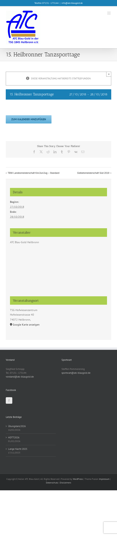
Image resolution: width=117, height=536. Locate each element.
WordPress (78, 479)
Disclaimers (65, 482)
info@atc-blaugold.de (72, 3)
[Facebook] (9, 400)
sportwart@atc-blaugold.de (75, 372)
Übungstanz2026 (17, 426)
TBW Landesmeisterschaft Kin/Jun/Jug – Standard (33, 173)
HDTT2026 (13, 437)
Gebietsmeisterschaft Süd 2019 (93, 173)
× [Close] (109, 74)
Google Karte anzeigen (26, 324)
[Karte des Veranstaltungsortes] (58, 272)
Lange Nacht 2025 (17, 449)
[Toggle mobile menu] (109, 13)
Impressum (104, 479)
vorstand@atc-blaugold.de (20, 376)
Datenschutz (52, 482)
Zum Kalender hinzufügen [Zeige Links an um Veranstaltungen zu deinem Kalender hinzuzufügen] (28, 119)
